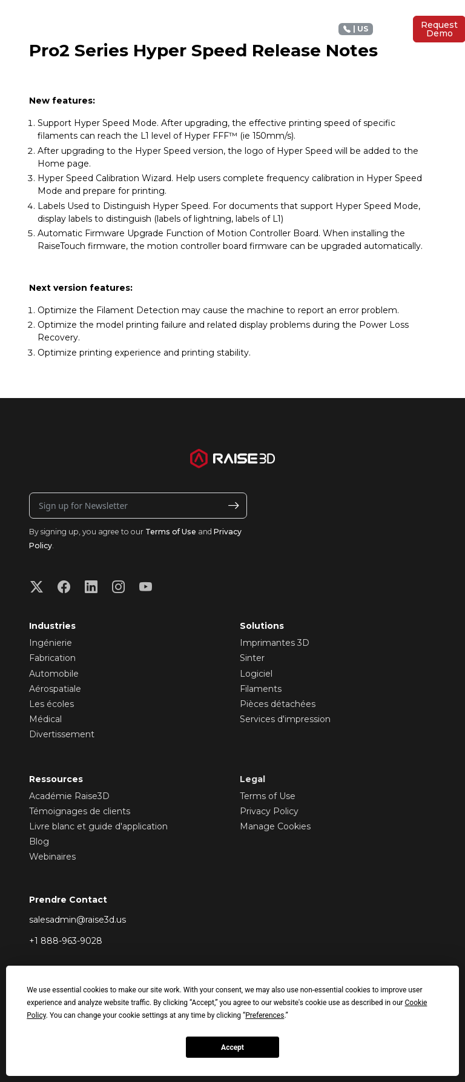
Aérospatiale (55, 688)
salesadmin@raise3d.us (77, 919)
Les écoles (51, 704)
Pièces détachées (277, 704)
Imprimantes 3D (274, 642)
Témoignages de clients (79, 811)
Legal (252, 779)
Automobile (54, 673)
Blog (39, 841)
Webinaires (52, 856)
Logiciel (256, 673)
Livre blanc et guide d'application (98, 826)
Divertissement (61, 734)
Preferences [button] (264, 1015)
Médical (45, 719)
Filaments (261, 688)
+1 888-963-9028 (65, 940)
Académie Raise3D (69, 796)
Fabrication (52, 657)
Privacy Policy (269, 811)
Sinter (252, 657)
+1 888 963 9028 (370, 28)
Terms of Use (170, 531)
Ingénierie (50, 642)
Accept (232, 1047)
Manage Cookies (275, 826)
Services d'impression (285, 719)
